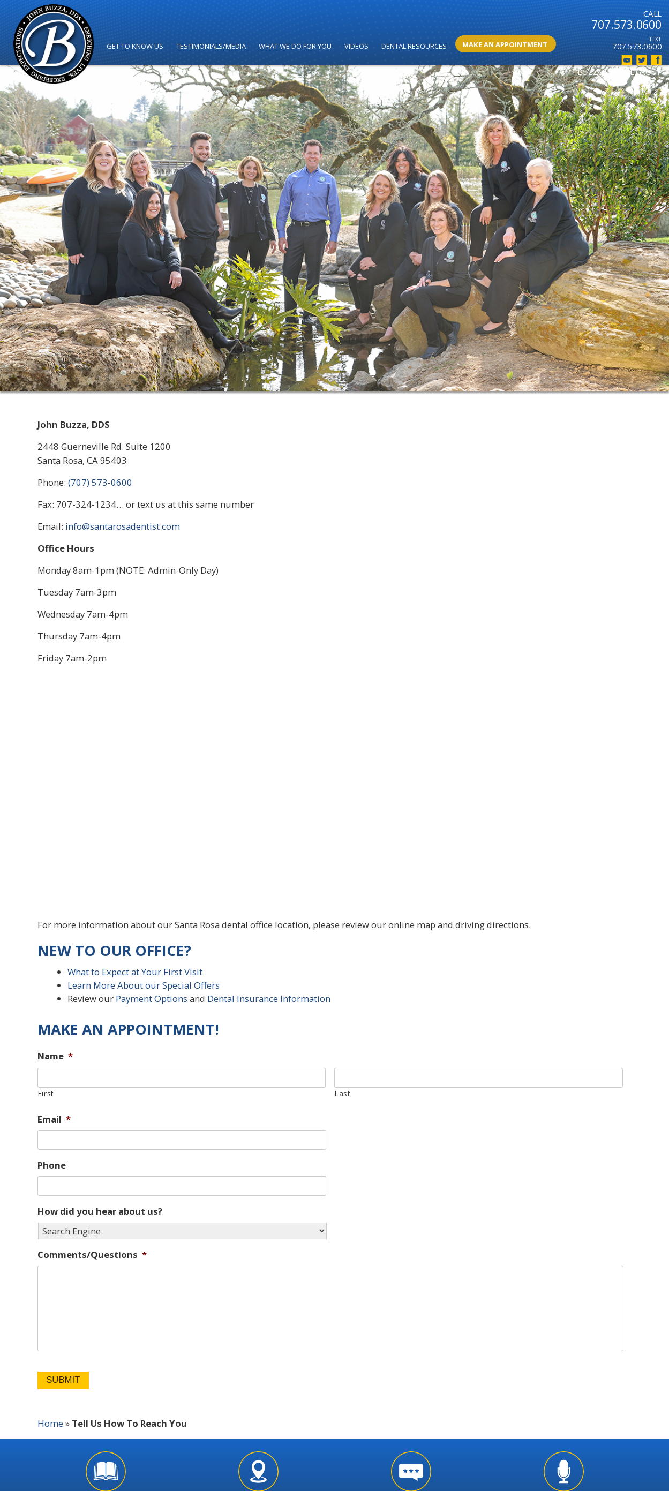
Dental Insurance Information (268, 998)
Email (54, 1119)
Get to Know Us (135, 46)
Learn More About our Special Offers (143, 985)
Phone (51, 1165)
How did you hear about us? (99, 1211)
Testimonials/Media (211, 46)
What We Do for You (295, 46)
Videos (356, 46)
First (46, 1093)
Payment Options (151, 998)
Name (55, 1056)
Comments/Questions (92, 1255)
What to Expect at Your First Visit (134, 972)
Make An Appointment (504, 44)
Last (342, 1093)
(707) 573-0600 (100, 482)
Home (50, 1423)
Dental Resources (414, 46)
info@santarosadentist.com (122, 526)
